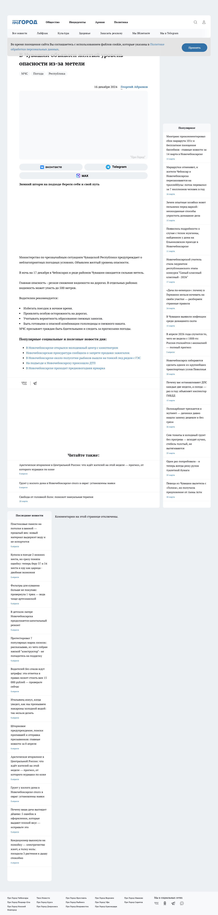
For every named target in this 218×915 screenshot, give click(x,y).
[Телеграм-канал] (116, 167)
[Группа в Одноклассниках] (165, 741)
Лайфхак (42, 33)
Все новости (19, 33)
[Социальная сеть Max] (83, 175)
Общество (53, 22)
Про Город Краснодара (106, 744)
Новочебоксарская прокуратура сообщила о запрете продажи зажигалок (78, 353)
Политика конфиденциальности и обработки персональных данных (39, 874)
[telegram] (36, 383)
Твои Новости (43, 735)
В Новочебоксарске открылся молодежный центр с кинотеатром (72, 348)
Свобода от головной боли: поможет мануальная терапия (83, 499)
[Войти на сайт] (203, 22)
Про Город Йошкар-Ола (18, 740)
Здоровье (84, 33)
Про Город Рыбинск (75, 740)
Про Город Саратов (133, 740)
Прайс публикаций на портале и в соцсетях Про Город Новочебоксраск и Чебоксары (111, 767)
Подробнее (111, 869)
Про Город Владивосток (77, 744)
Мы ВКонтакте (141, 33)
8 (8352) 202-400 (24, 831)
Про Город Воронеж (104, 735)
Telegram (11, 760)
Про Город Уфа (102, 740)
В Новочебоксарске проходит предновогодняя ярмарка (65, 368)
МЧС (24, 73)
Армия (100, 22)
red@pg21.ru (20, 836)
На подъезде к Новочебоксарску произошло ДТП (61, 363)
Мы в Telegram (169, 33)
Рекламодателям (15, 775)
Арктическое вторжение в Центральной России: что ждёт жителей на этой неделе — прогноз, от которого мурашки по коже (83, 469)
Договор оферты (15, 764)
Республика (57, 73)
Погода (38, 73)
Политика (121, 22)
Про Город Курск (45, 740)
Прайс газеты (56, 764)
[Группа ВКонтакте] (51, 167)
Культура (63, 33)
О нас (53, 760)
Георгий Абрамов (134, 87)
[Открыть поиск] (195, 22)
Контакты (98, 760)
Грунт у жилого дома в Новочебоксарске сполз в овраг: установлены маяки (83, 485)
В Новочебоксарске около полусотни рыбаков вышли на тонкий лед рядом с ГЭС (83, 358)
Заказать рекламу (111, 33)
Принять (195, 47)
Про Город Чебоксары (17, 735)
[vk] (24, 383)
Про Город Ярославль (76, 735)
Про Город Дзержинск (47, 744)
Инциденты (77, 22)
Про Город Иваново (133, 735)
